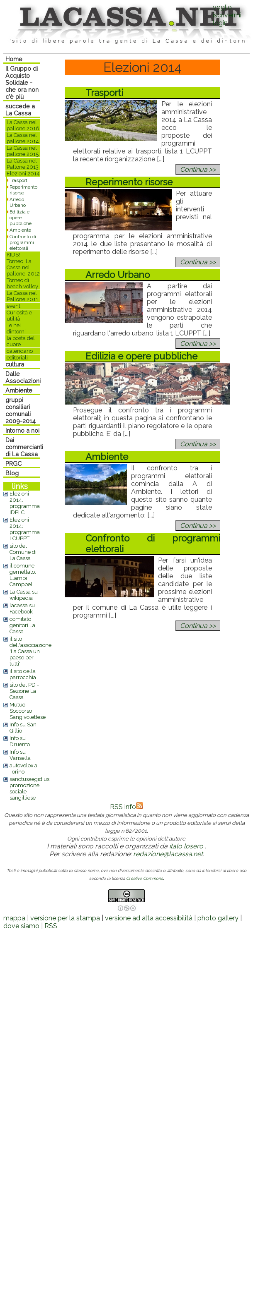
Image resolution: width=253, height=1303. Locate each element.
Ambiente (20, 230)
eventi (14, 306)
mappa (14, 918)
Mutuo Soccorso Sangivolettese (28, 711)
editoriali (17, 357)
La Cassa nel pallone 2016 (23, 125)
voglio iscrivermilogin (227, 15)
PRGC (13, 463)
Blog (12, 473)
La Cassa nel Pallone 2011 (22, 296)
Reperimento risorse (23, 190)
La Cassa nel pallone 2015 (23, 151)
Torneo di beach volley (22, 283)
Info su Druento (20, 741)
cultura (14, 364)
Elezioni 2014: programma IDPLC (25, 503)
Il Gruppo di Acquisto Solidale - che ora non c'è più (22, 82)
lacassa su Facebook (22, 608)
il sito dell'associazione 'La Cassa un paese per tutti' (30, 651)
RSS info (126, 807)
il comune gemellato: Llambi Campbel (23, 575)
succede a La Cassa (20, 110)
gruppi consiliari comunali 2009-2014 (20, 410)
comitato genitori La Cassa (22, 625)
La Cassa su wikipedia (24, 595)
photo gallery (217, 918)
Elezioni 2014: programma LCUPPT (25, 529)
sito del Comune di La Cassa (23, 552)
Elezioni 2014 (23, 173)
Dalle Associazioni (23, 377)
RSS (50, 926)
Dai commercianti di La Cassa (24, 446)
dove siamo (21, 926)
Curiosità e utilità (19, 315)
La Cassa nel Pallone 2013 (23, 164)
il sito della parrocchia (23, 674)
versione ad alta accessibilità (148, 918)
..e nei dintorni (16, 328)
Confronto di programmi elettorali (23, 242)
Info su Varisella (20, 755)
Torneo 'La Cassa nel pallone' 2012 (23, 267)
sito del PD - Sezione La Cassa (24, 691)
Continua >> (198, 169)
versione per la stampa (65, 918)
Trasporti (19, 180)
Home (13, 58)
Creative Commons (144, 878)
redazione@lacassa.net (168, 854)
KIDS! (13, 254)
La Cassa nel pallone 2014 (23, 138)
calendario (20, 351)
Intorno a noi (22, 430)
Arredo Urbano (18, 202)
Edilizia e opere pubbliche (21, 217)
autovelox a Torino (23, 768)
